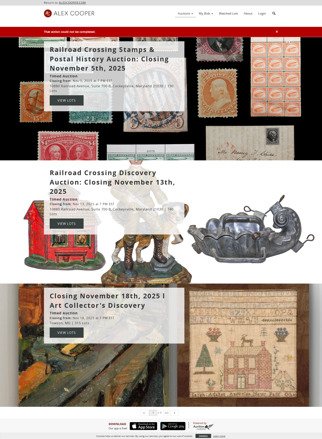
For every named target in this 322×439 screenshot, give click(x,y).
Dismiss (203, 436)
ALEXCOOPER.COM (72, 3)
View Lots (67, 100)
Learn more (219, 436)
